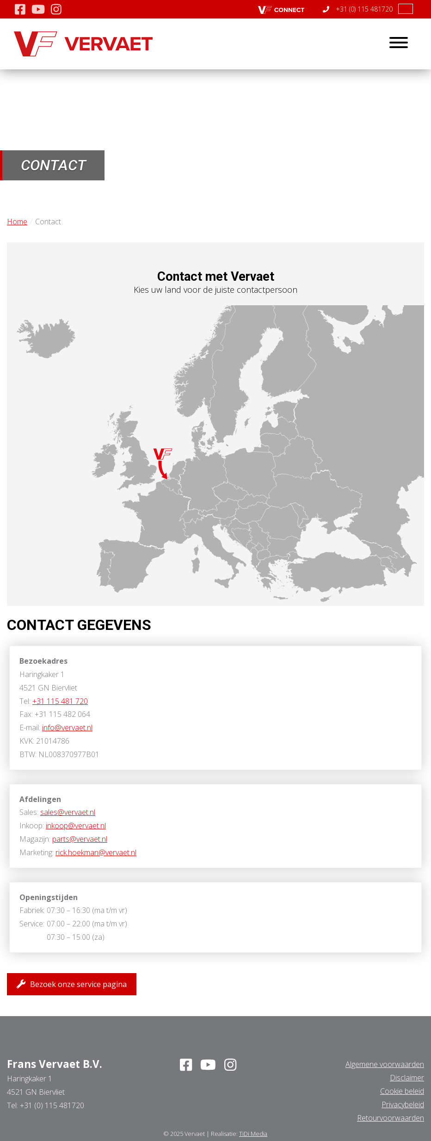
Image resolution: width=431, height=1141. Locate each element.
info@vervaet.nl (67, 727)
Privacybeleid (403, 1104)
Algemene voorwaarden (384, 1064)
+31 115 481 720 (60, 701)
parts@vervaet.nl (79, 839)
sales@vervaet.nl (67, 812)
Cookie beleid (402, 1091)
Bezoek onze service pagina (72, 984)
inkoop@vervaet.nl (76, 825)
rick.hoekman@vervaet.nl (95, 852)
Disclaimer (407, 1078)
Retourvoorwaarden (390, 1118)
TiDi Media (253, 1133)
